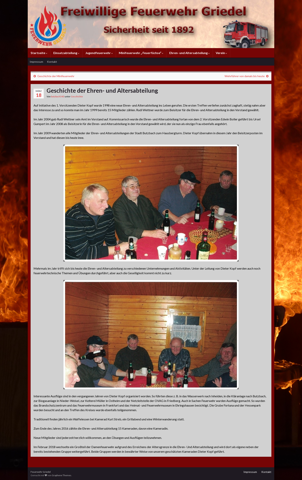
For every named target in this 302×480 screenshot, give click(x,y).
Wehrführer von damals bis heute (245, 76)
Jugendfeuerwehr (99, 53)
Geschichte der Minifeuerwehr (55, 76)
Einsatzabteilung (66, 53)
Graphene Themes (61, 475)
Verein (221, 53)
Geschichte (77, 96)
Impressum (36, 61)
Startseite (39, 53)
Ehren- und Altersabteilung (189, 53)
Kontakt (52, 61)
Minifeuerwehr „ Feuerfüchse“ (141, 53)
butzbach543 (57, 96)
